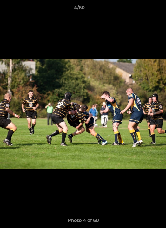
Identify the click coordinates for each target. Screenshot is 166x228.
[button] (143, 9)
